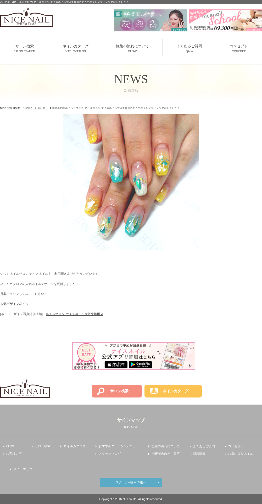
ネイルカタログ (75, 48)
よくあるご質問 (189, 48)
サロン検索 (24, 48)
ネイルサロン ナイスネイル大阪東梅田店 (74, 314)
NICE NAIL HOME (10, 108)
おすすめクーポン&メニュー (118, 446)
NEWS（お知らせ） (36, 108)
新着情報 (199, 454)
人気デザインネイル (14, 304)
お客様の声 (14, 454)
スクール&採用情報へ (131, 482)
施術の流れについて (132, 48)
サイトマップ (22, 469)
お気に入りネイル (240, 454)
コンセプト (239, 48)
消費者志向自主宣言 (166, 454)
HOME (10, 446)
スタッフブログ (110, 454)
